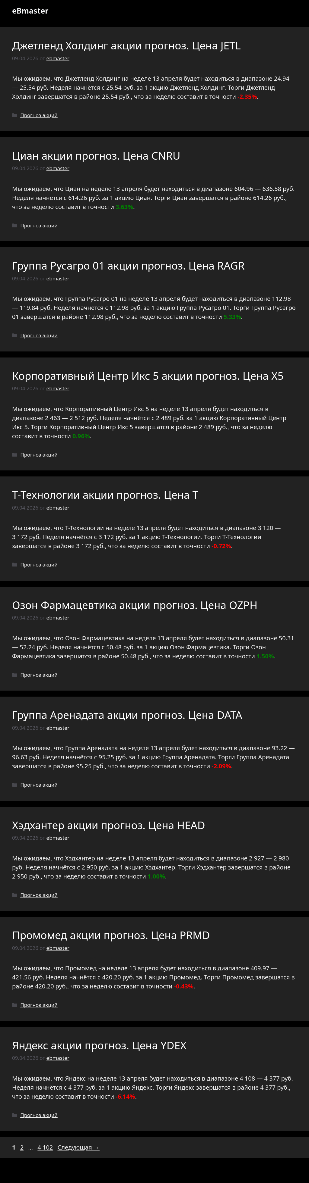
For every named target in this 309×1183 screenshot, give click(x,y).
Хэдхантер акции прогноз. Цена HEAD (108, 825)
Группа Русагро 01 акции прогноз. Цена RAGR (128, 265)
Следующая (79, 1147)
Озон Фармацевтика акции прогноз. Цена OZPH (134, 605)
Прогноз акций (39, 115)
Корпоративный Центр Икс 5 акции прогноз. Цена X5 (148, 376)
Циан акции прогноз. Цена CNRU (96, 155)
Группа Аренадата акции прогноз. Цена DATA (127, 715)
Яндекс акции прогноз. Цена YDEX (99, 1045)
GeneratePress (198, 1173)
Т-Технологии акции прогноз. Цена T (105, 495)
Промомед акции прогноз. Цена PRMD (111, 935)
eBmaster (30, 10)
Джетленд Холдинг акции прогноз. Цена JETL (126, 45)
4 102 (45, 1147)
